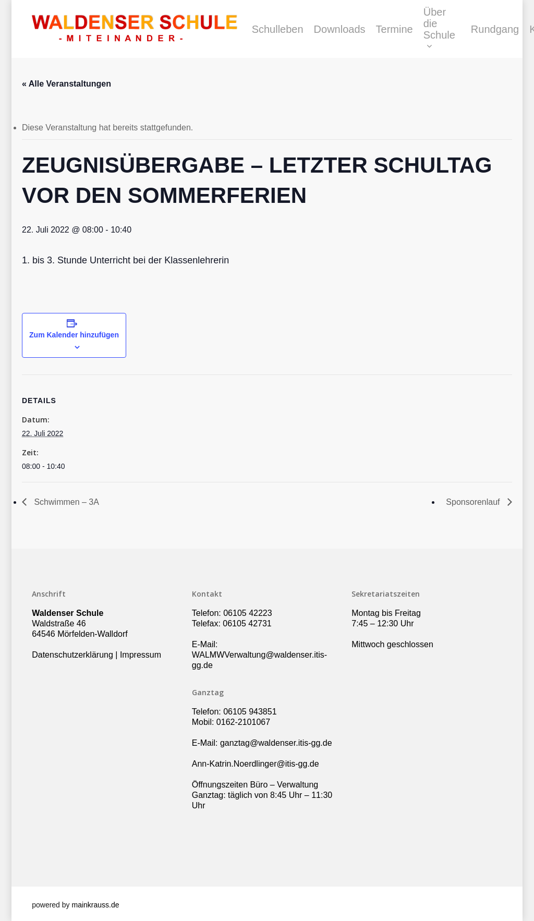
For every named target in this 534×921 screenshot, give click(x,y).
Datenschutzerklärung (72, 654)
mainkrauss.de (95, 905)
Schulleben (278, 29)
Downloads (340, 29)
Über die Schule (439, 29)
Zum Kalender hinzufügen (74, 335)
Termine (394, 29)
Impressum (140, 654)
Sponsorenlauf (474, 502)
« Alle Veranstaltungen (66, 83)
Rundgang (495, 29)
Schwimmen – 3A (65, 502)
